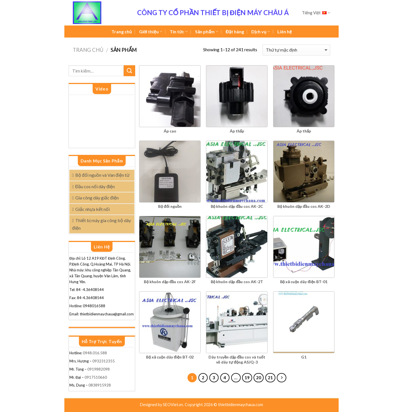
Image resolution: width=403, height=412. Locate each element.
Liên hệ (284, 31)
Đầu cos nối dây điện (95, 186)
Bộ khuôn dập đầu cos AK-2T (237, 281)
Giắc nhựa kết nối (92, 209)
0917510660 (96, 377)
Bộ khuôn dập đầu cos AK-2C (237, 206)
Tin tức (179, 31)
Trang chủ (121, 31)
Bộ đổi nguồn (169, 206)
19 (247, 377)
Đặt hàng (235, 31)
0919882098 (98, 369)
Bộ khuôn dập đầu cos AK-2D (303, 206)
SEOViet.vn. (174, 404)
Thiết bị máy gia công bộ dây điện (101, 224)
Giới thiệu (150, 31)
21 (270, 377)
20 (258, 377)
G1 (303, 357)
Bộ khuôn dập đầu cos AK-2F (170, 281)
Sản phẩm (206, 31)
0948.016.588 (95, 353)
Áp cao (170, 131)
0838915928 (99, 385)
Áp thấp (237, 131)
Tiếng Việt (316, 12)
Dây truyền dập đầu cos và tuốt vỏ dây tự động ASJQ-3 (236, 359)
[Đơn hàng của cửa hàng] (296, 50)
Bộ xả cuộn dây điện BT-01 (304, 281)
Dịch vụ (260, 31)
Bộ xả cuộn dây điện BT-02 (170, 357)
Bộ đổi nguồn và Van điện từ (102, 175)
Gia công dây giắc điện (97, 197)
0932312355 (103, 361)
